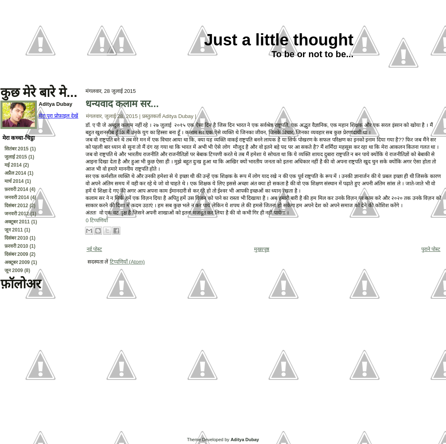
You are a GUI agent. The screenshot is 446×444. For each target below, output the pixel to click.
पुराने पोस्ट (431, 249)
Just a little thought (279, 40)
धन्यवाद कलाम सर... (122, 103)
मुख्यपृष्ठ (261, 249)
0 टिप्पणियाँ (97, 220)
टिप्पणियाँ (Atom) (127, 262)
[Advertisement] (40, 394)
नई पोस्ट (94, 249)
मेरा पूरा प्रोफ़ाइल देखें (59, 116)
